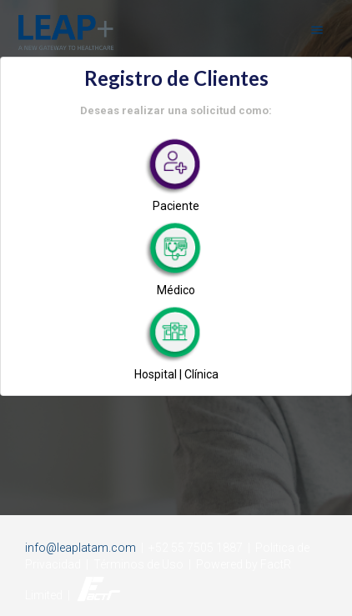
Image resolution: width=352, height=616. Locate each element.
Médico (176, 290)
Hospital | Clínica (176, 374)
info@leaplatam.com (80, 547)
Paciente (176, 206)
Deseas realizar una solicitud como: (176, 110)
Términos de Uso (138, 564)
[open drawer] (321, 30)
